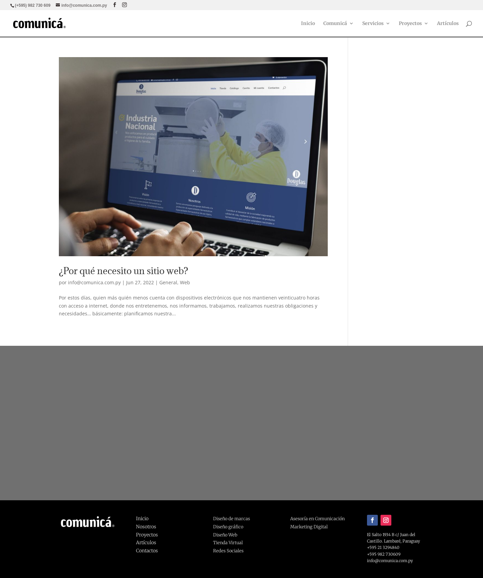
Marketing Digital (309, 527)
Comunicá (335, 23)
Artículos (448, 23)
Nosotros (146, 527)
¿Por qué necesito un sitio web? (123, 271)
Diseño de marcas (231, 519)
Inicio (308, 23)
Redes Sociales (228, 551)
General (168, 282)
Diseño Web (225, 535)
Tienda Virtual (228, 543)
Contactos (147, 551)
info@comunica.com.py (94, 282)
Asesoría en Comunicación (317, 519)
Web (185, 282)
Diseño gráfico (228, 527)
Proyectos (410, 23)
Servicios (373, 23)
